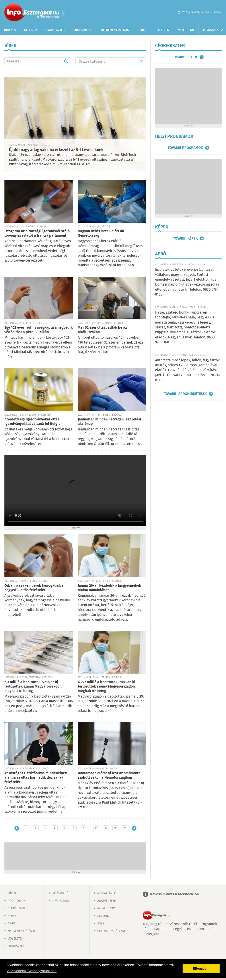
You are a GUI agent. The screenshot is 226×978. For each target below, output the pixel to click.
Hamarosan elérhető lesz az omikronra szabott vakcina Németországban (109, 775)
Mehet (66, 61)
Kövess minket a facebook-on (174, 894)
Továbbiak (210, 30)
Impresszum (106, 908)
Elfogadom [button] (201, 968)
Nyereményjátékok (115, 30)
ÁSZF (100, 923)
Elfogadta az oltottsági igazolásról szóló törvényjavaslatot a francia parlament (37, 233)
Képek (28, 30)
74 (106, 828)
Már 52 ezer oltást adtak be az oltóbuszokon (102, 330)
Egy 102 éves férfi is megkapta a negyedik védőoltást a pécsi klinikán (38, 330)
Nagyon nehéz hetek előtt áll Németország (101, 233)
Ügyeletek (161, 30)
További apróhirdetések (185, 394)
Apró (141, 30)
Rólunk (103, 916)
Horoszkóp (16, 946)
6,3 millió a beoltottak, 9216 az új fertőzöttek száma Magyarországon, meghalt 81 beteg (33, 686)
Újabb (16, 828)
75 (115, 828)
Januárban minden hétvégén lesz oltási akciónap (109, 422)
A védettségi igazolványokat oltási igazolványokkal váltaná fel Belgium (34, 422)
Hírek (8, 30)
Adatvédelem (107, 900)
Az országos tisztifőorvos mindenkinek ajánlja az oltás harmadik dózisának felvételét (35, 777)
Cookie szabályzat (111, 931)
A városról (61, 900)
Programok (82, 30)
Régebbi (134, 828)
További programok (185, 148)
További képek (185, 238)
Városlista (62, 13)
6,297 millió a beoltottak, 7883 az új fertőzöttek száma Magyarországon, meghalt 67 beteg (107, 686)
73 (96, 828)
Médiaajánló (106, 893)
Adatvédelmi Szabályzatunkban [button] (31, 971)
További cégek (185, 57)
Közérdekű (185, 30)
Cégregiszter (55, 30)
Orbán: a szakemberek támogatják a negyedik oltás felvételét (34, 588)
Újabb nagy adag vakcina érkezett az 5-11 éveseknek (56, 150)
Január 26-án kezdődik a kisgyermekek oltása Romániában (109, 588)
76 (125, 828)
